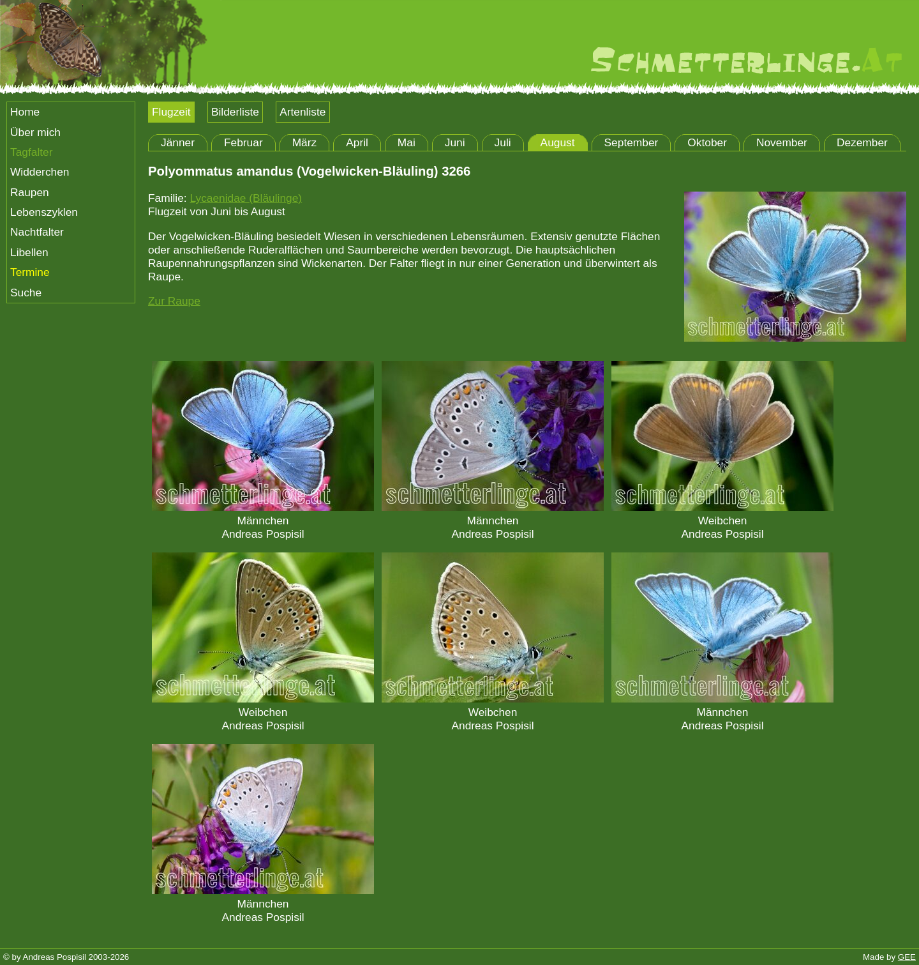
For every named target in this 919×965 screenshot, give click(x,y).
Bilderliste (235, 111)
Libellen (29, 252)
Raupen (29, 192)
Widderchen (39, 171)
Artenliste (302, 111)
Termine (30, 272)
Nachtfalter (37, 231)
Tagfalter (31, 152)
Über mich (35, 132)
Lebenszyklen (44, 212)
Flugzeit (171, 111)
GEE (907, 957)
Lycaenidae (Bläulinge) (246, 198)
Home (25, 111)
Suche (25, 292)
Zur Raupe (174, 300)
